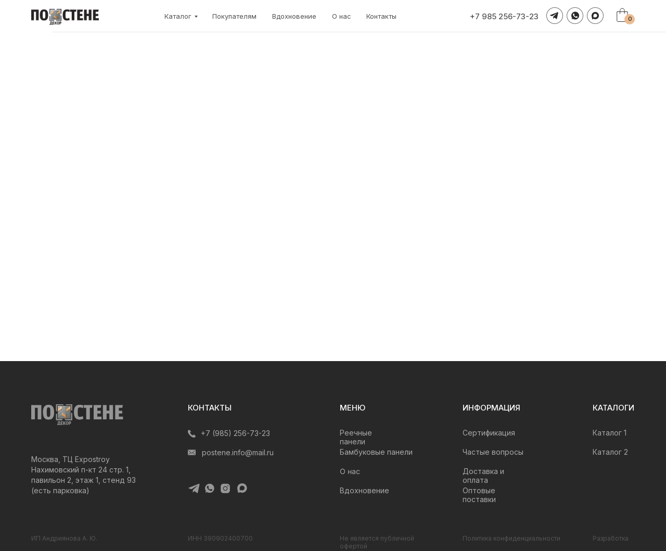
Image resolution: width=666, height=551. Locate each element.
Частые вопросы (493, 451)
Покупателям (234, 16)
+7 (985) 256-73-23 (235, 433)
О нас (341, 16)
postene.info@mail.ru (238, 452)
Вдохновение (294, 16)
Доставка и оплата (483, 475)
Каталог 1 (609, 432)
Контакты (381, 16)
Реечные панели (356, 437)
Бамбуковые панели (376, 451)
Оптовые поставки (479, 495)
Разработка (611, 538)
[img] (77, 414)
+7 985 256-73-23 (504, 16)
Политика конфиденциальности (511, 538)
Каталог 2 (610, 451)
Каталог (177, 16)
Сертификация (489, 432)
